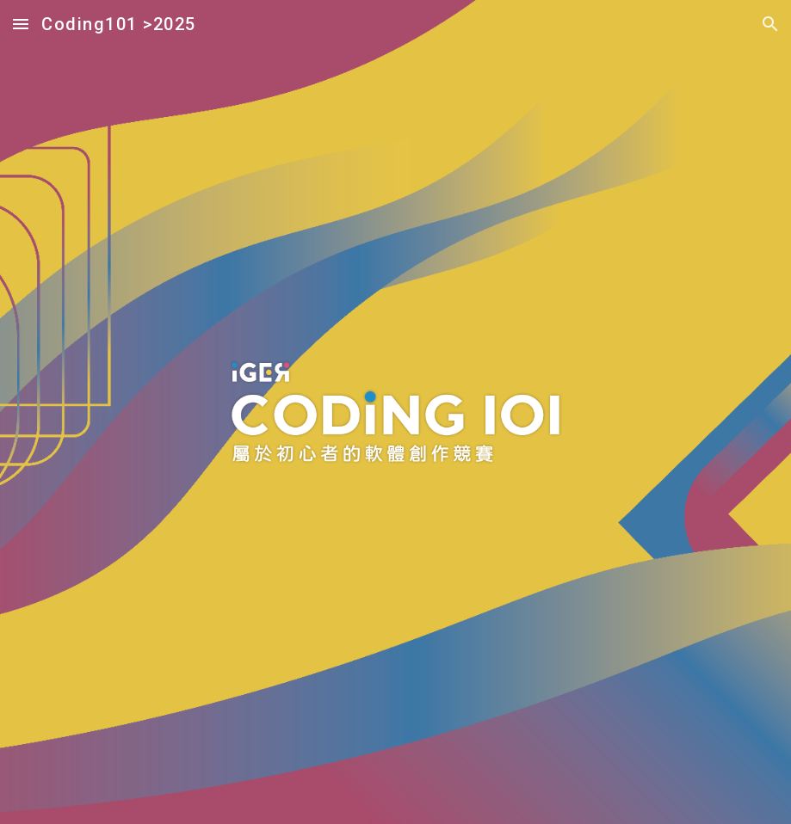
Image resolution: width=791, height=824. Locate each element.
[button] (20, 23)
